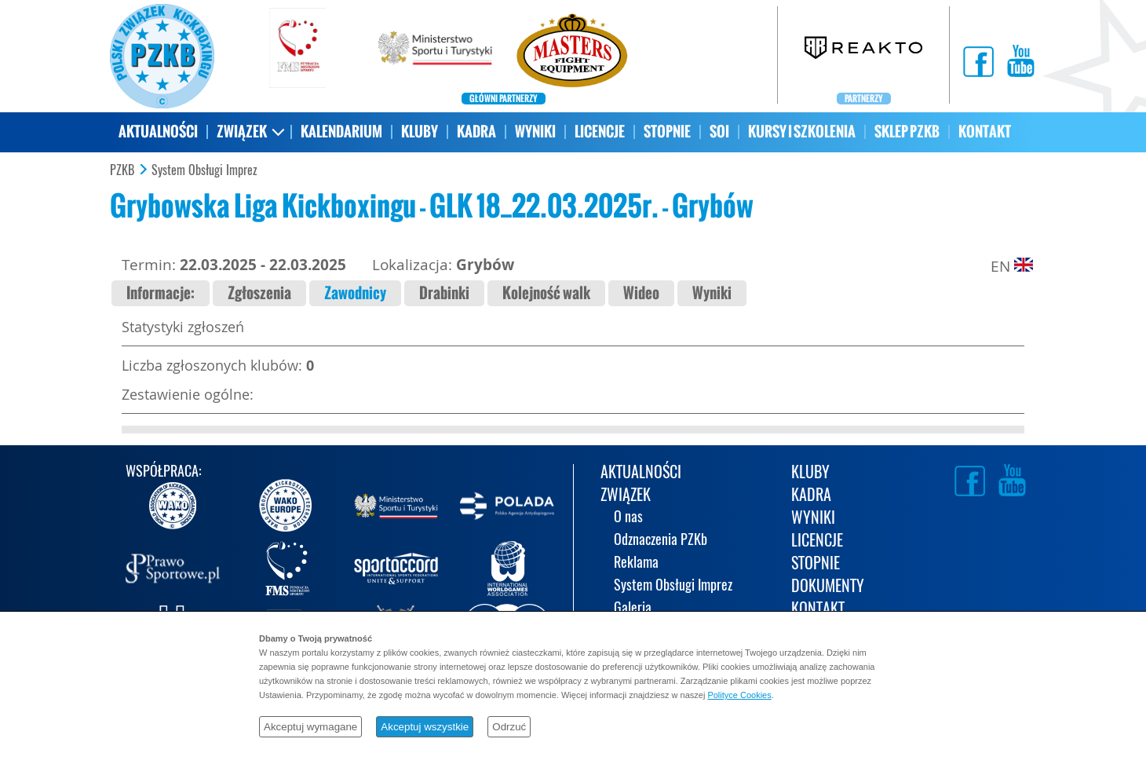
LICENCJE (600, 131)
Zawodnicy (355, 293)
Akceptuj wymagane (310, 727)
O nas (628, 518)
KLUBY (419, 131)
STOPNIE (667, 131)
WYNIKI (535, 131)
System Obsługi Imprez (204, 170)
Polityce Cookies (739, 695)
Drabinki (444, 293)
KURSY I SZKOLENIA (802, 131)
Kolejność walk (546, 293)
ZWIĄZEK (242, 131)
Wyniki (712, 293)
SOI (719, 131)
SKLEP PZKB (907, 131)
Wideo (641, 293)
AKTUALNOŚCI (158, 131)
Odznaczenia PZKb (660, 540)
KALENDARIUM (341, 131)
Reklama (636, 563)
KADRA (476, 131)
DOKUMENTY (827, 587)
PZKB (122, 170)
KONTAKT (984, 131)
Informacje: (160, 293)
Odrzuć (509, 727)
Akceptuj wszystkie (425, 727)
